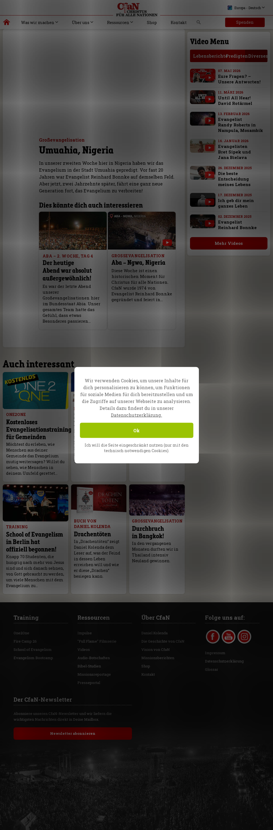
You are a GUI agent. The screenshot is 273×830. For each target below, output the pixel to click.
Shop (152, 22)
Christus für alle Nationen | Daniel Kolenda (7, 23)
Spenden (245, 22)
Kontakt (179, 22)
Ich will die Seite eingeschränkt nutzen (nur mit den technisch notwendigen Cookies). (137, 447)
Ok (136, 430)
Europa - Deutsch (244, 8)
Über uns (80, 22)
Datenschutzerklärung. (136, 415)
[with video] (209, 77)
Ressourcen (118, 22)
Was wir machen (37, 22)
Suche (198, 23)
